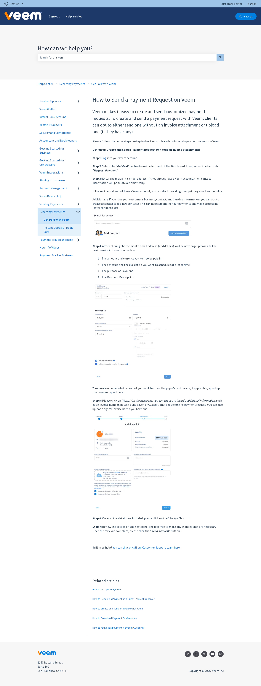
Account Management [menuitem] (53, 188)
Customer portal (231, 4)
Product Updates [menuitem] (50, 101)
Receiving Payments (72, 84)
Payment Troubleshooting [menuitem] (56, 239)
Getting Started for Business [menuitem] (51, 150)
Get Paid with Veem (103, 84)
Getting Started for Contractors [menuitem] (51, 162)
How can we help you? (65, 48)
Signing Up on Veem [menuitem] (52, 180)
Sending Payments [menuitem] (51, 204)
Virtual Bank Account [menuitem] (52, 117)
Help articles (74, 16)
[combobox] (127, 57)
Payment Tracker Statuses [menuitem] (56, 255)
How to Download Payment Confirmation (114, 618)
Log (104, 158)
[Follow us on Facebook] (196, 654)
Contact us (246, 16)
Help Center (45, 84)
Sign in (252, 4)
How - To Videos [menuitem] (49, 247)
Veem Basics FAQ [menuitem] (50, 196)
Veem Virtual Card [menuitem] (50, 125)
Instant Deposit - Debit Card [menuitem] (58, 229)
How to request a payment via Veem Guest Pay (118, 627)
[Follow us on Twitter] (204, 654)
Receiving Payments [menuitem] (52, 212)
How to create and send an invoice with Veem (117, 608)
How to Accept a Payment (106, 589)
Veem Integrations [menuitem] (51, 172)
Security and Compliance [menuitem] (55, 132)
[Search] (220, 57)
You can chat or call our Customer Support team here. (146, 547)
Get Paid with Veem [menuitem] (57, 219)
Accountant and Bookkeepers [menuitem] (58, 140)
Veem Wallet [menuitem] (47, 109)
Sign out (54, 16)
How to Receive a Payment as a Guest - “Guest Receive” (123, 599)
